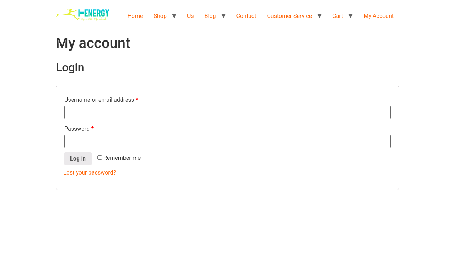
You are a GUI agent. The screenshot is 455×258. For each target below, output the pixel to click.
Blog (210, 16)
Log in (78, 158)
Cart (337, 16)
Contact (246, 16)
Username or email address (101, 99)
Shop (160, 16)
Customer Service (289, 16)
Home (135, 16)
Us (190, 16)
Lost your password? (89, 172)
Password (79, 128)
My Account (378, 16)
